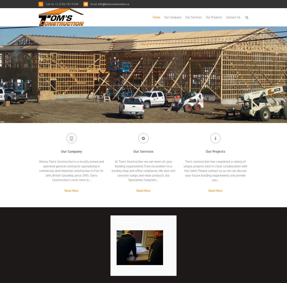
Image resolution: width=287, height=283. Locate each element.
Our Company (172, 17)
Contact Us (233, 17)
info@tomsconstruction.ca (113, 4)
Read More (71, 191)
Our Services (193, 17)
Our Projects (214, 17)
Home (156, 17)
